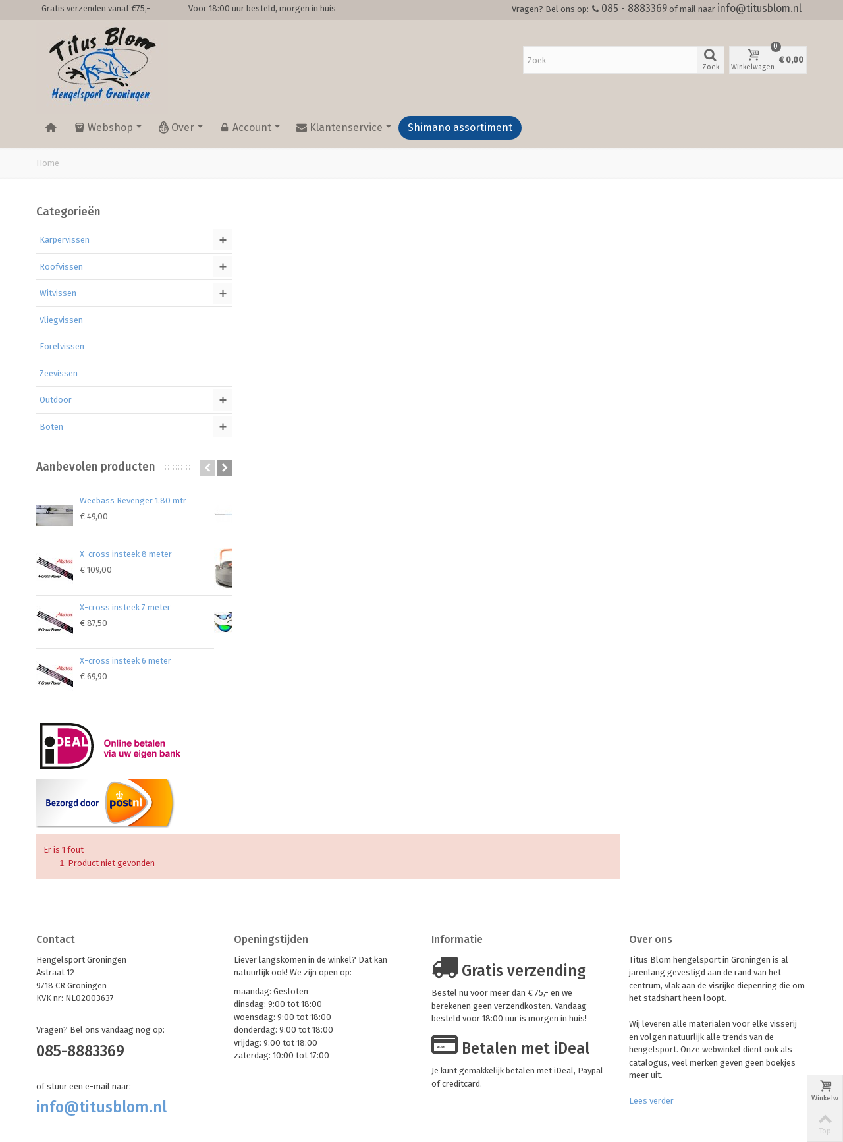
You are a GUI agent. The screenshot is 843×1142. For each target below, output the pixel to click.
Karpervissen (65, 239)
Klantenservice (344, 128)
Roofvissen (61, 266)
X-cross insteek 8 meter (126, 554)
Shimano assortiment (460, 127)
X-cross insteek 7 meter (125, 607)
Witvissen (58, 293)
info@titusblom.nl (759, 8)
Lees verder (651, 1047)
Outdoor (56, 400)
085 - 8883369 (634, 8)
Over (181, 128)
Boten (51, 427)
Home (47, 163)
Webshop (108, 128)
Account (250, 128)
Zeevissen (59, 373)
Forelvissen (62, 346)
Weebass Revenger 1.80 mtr (133, 500)
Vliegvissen (61, 320)
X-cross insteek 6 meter (125, 661)
